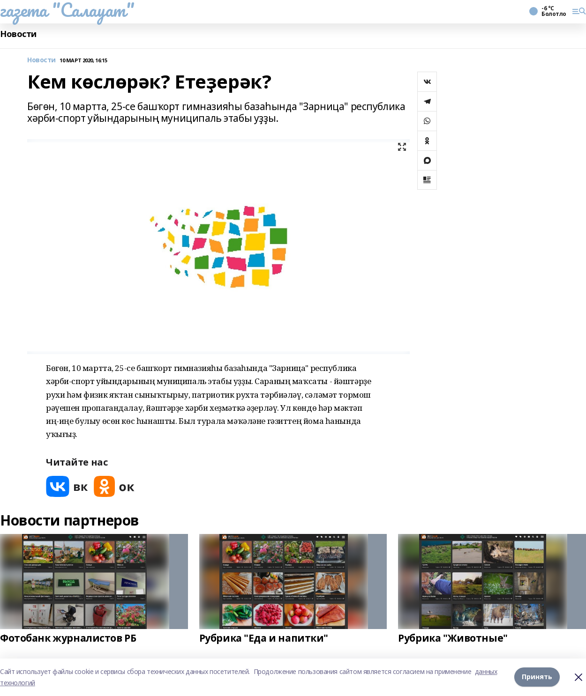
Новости (18, 34)
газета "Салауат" (67, 9)
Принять (537, 677)
